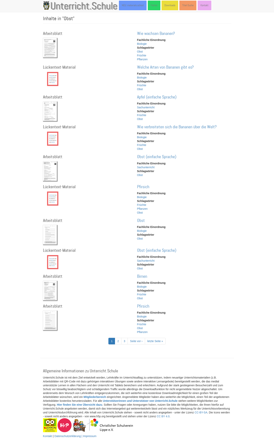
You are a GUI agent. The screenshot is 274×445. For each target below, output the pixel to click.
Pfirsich (143, 187)
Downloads (169, 5)
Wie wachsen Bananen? (156, 33)
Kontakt (204, 5)
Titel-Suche (188, 5)
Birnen (142, 276)
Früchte (141, 55)
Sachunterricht (146, 107)
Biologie (142, 43)
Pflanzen (142, 59)
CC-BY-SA (201, 412)
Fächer (154, 5)
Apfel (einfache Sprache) (156, 97)
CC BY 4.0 (163, 416)
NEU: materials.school (133, 5)
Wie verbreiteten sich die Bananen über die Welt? (177, 127)
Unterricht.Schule (83, 6)
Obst (140, 51)
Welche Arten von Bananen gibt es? (165, 67)
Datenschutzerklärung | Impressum (75, 436)
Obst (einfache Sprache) (156, 157)
